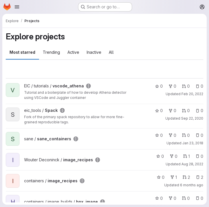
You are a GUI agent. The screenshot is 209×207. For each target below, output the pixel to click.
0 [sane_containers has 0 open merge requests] (186, 135)
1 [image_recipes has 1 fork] (173, 177)
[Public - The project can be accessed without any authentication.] (88, 86)
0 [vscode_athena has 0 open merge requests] (186, 86)
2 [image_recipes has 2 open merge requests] (186, 177)
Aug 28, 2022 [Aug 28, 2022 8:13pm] (192, 164)
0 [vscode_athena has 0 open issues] (199, 86)
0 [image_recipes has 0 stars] (160, 156)
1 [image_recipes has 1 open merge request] (186, 156)
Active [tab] (73, 52)
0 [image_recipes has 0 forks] (173, 156)
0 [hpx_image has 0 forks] (172, 198)
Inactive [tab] (94, 52)
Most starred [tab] (22, 52)
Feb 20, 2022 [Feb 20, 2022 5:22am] (192, 94)
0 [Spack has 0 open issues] (199, 110)
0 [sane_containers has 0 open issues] (199, 135)
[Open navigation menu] (17, 7)
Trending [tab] (51, 52)
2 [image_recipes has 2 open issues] (199, 177)
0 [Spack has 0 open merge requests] (186, 110)
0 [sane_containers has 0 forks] (172, 135)
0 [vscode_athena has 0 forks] (172, 86)
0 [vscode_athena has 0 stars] (159, 86)
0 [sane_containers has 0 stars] (159, 135)
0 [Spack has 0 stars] (159, 110)
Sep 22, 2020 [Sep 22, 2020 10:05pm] (192, 118)
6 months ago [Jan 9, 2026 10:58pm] (191, 185)
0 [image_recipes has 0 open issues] (199, 156)
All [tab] (111, 52)
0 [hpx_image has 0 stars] (159, 198)
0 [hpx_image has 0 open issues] (199, 198)
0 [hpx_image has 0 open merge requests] (186, 198)
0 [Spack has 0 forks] (172, 110)
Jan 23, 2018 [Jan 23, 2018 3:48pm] (192, 143)
